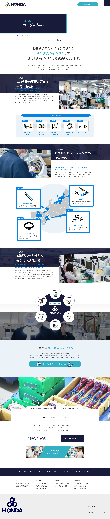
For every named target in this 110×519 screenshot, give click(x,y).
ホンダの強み (65, 471)
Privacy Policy (92, 510)
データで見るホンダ (53, 471)
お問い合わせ (76, 471)
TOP (19, 471)
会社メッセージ (28, 471)
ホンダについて (40, 471)
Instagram (93, 506)
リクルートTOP (87, 471)
